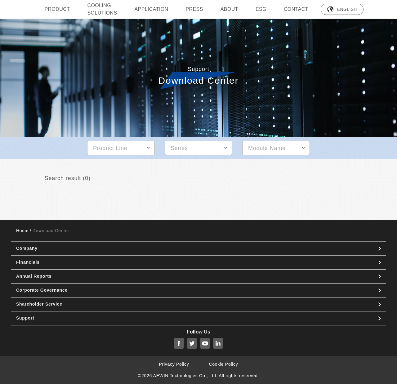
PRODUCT (57, 9)
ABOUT (229, 9)
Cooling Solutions (102, 9)
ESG (261, 9)
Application (151, 9)
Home (22, 230)
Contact (296, 9)
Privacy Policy (174, 364)
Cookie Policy (223, 364)
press (194, 9)
